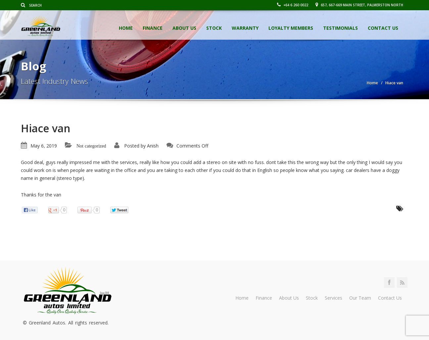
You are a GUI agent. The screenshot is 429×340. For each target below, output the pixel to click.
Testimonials (340, 28)
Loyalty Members (290, 28)
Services (333, 298)
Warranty (245, 28)
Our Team (360, 298)
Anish (153, 146)
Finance (153, 28)
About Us (184, 28)
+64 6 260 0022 (292, 5)
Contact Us (383, 28)
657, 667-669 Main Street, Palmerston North (359, 5)
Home (126, 28)
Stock (214, 28)
